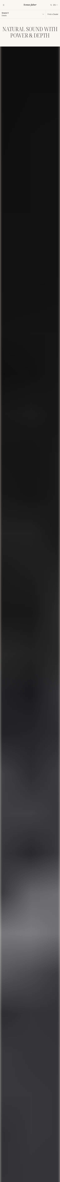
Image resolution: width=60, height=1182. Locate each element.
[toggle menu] (6, 5)
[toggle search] (51, 5)
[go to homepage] (30, 5)
